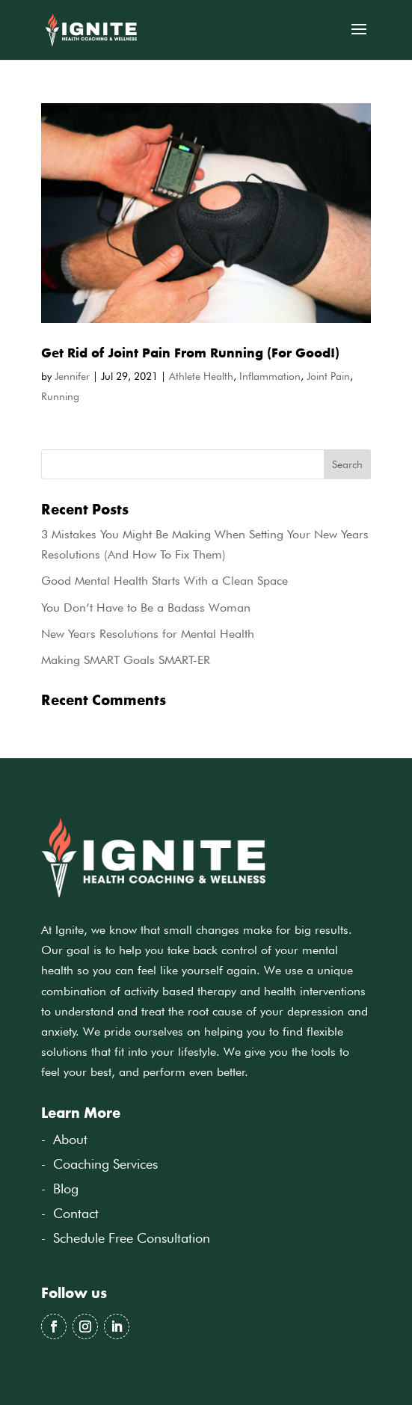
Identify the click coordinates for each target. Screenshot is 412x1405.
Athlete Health (201, 376)
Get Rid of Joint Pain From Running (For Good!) (190, 352)
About (70, 1139)
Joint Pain (328, 376)
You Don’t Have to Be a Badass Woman (145, 607)
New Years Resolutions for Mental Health (147, 634)
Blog (66, 1188)
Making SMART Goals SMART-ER (125, 660)
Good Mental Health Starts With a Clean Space (164, 581)
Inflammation (270, 376)
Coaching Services (105, 1164)
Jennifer (72, 376)
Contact (76, 1213)
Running (60, 396)
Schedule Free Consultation (131, 1238)
